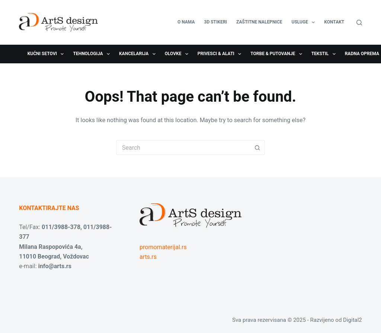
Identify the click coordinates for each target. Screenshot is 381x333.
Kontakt (334, 22)
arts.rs (148, 256)
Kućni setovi (47, 54)
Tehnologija (93, 54)
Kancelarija (139, 54)
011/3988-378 (61, 227)
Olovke (178, 54)
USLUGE (305, 22)
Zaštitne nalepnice (259, 22)
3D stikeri (215, 22)
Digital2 (352, 320)
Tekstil (325, 54)
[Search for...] (183, 147)
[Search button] (257, 147)
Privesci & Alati (221, 54)
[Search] (359, 22)
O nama (186, 22)
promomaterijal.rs (163, 247)
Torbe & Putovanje (277, 54)
